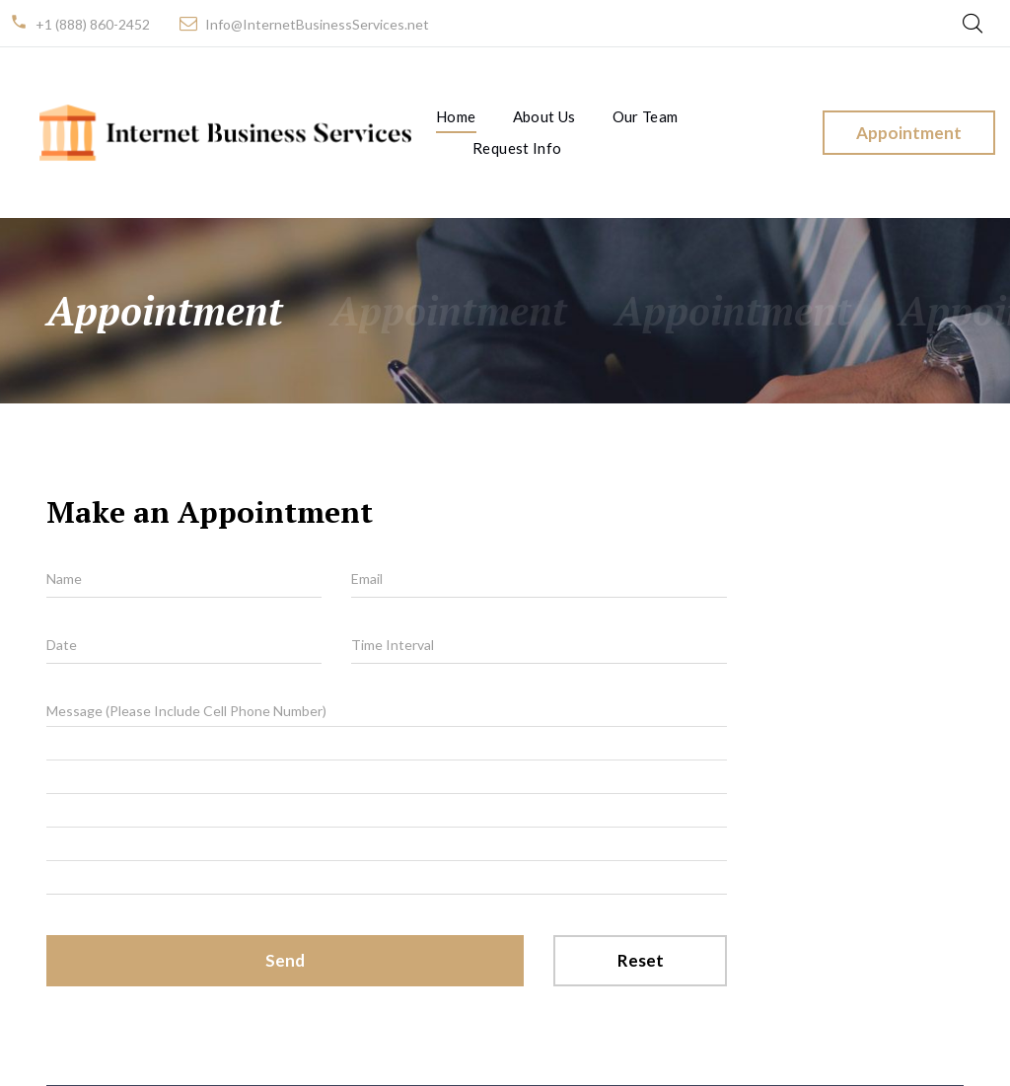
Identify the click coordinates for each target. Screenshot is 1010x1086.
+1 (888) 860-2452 (93, 24)
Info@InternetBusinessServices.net (317, 24)
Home (456, 116)
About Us (544, 116)
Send (285, 960)
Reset (640, 960)
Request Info (517, 148)
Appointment (909, 132)
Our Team (646, 116)
